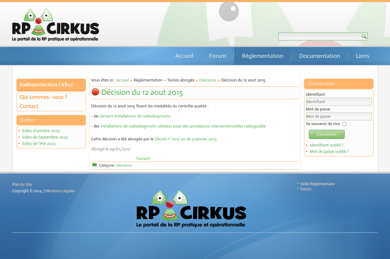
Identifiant (315, 94)
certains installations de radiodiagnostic (135, 116)
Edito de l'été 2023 (38, 143)
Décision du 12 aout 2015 (142, 92)
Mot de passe (318, 109)
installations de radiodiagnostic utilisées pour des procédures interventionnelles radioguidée (182, 126)
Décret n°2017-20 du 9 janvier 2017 (185, 139)
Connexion (327, 134)
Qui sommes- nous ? (43, 97)
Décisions (208, 80)
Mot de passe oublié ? (329, 151)
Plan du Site (22, 184)
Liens (362, 55)
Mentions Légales (60, 191)
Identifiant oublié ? (327, 145)
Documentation (319, 55)
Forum (217, 55)
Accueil (184, 55)
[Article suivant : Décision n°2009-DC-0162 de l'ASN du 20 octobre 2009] (143, 158)
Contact (29, 106)
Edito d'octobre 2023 (41, 130)
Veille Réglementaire (317, 184)
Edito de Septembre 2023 (45, 137)
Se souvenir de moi (323, 123)
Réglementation (262, 55)
